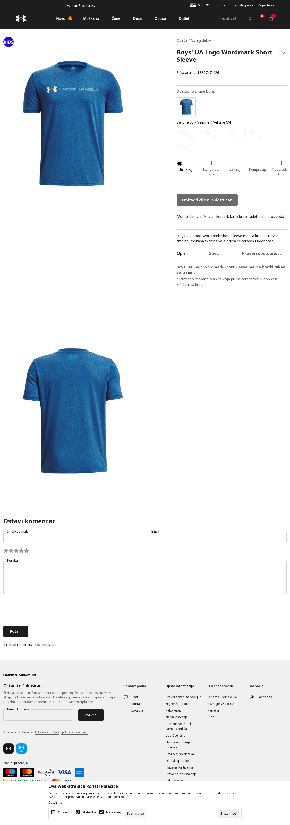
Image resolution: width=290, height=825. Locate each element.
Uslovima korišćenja (47, 732)
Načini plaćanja (177, 717)
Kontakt (136, 703)
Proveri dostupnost (262, 253)
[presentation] (42, 611)
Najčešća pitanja (178, 703)
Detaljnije (55, 802)
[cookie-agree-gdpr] (228, 813)
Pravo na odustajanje (181, 774)
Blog (211, 717)
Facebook (265, 697)
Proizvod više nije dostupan (207, 199)
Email (155, 531)
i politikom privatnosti (74, 732)
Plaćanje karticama (179, 767)
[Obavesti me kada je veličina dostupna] (185, 134)
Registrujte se (243, 5)
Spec (214, 253)
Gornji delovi (201, 40)
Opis (181, 253)
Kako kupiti (174, 710)
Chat (134, 697)
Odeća (182, 40)
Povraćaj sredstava (180, 754)
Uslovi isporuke (177, 760)
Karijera (213, 710)
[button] (283, 62)
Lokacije (137, 710)
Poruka (12, 560)
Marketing (113, 812)
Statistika (89, 812)
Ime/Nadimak (17, 531)
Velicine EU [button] (185, 122)
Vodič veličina (175, 735)
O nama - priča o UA (222, 697)
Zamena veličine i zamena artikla (178, 726)
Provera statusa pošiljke (183, 697)
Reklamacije (174, 781)
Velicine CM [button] (222, 122)
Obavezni (65, 812)
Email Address (18, 709)
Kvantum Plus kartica (80, 5)
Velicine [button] (203, 122)
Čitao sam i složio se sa (45, 732)
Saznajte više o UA (221, 703)
